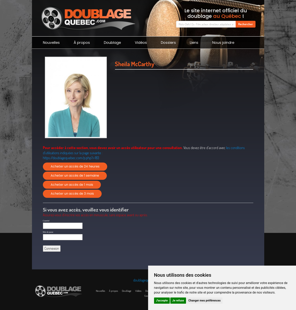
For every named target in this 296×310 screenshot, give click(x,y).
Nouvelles (51, 42)
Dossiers (168, 42)
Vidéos (141, 42)
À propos (82, 42)
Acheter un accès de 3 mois (72, 193)
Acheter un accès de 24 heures (75, 166)
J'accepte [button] (162, 300)
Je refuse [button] (178, 300)
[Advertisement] (184, 112)
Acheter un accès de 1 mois (72, 184)
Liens (194, 42)
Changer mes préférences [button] (204, 300)
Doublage (112, 42)
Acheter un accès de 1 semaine (75, 175)
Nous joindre (223, 42)
